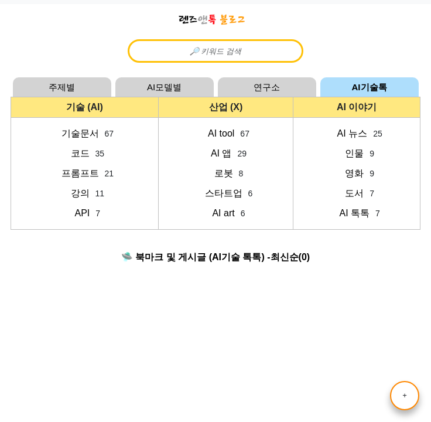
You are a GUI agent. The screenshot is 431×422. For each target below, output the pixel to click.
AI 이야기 (357, 107)
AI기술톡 (369, 87)
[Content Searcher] (215, 51)
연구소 (267, 87)
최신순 (285, 257)
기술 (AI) (84, 107)
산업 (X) (226, 107)
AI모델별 (164, 87)
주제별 (62, 87)
